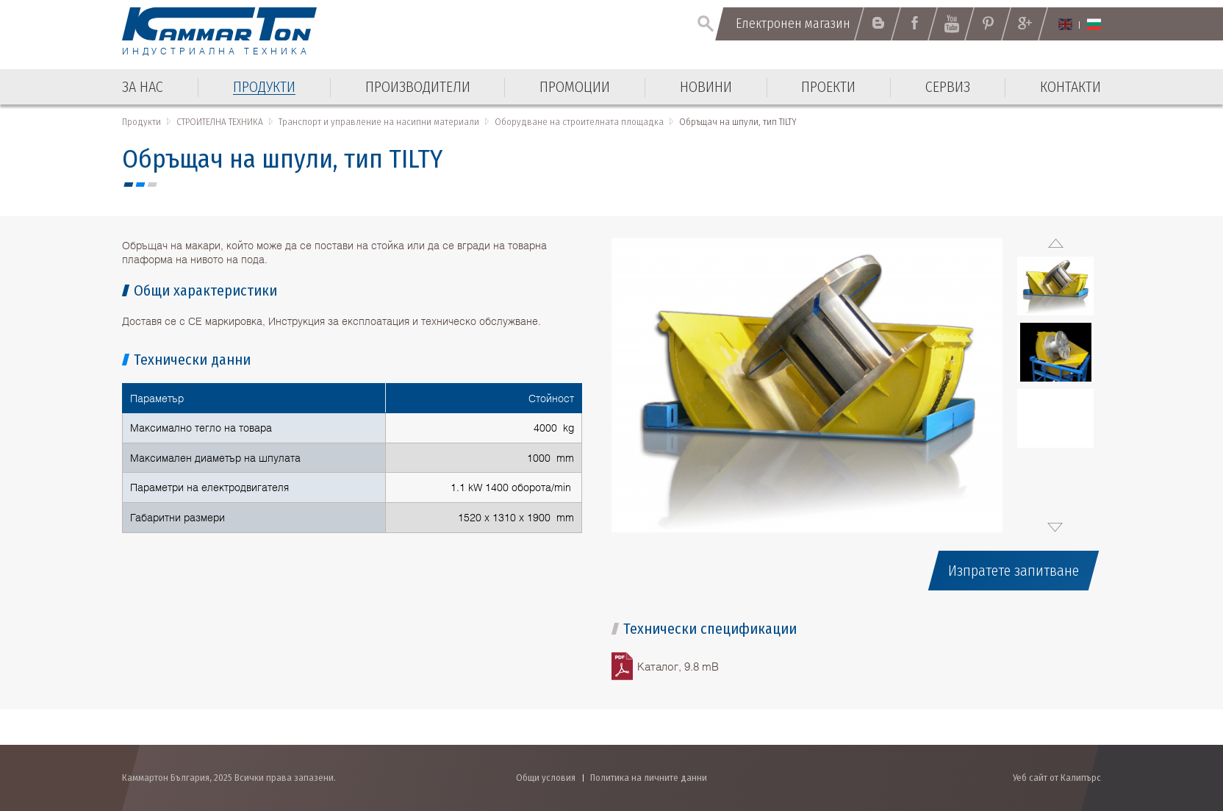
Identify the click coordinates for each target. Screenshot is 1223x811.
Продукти (141, 121)
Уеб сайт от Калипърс (1057, 777)
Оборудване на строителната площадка (579, 121)
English (1065, 24)
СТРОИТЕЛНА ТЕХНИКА (219, 121)
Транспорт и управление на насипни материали (379, 121)
